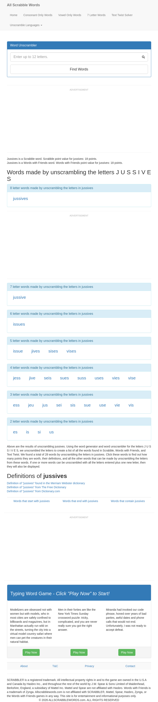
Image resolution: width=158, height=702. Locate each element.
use (102, 405)
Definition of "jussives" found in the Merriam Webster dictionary (46, 483)
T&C (55, 666)
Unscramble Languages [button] (26, 25)
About (24, 666)
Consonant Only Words (37, 15)
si (39, 432)
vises (71, 351)
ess (16, 405)
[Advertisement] (80, 122)
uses (99, 378)
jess (16, 378)
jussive (19, 297)
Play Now (31, 652)
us (51, 432)
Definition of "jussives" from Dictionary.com (33, 491)
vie (117, 405)
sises (53, 351)
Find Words (79, 69)
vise (132, 378)
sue (87, 405)
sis (72, 405)
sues (64, 378)
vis (131, 405)
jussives (20, 198)
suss (81, 378)
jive (32, 378)
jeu (31, 405)
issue (18, 351)
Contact (130, 666)
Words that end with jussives (80, 501)
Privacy (89, 666)
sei (59, 405)
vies (116, 378)
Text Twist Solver (122, 15)
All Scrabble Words (23, 5)
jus (45, 405)
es (15, 432)
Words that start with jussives (31, 501)
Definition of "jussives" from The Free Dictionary (36, 487)
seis (47, 378)
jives (35, 351)
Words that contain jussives (128, 501)
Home (13, 15)
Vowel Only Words (69, 15)
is (27, 432)
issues (19, 324)
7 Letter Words (96, 15)
